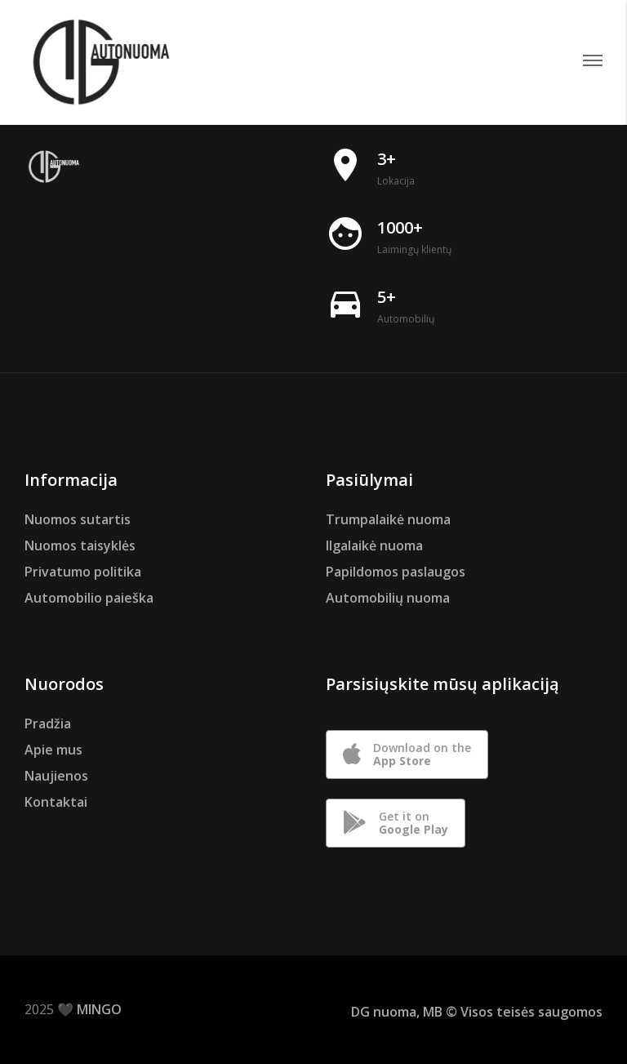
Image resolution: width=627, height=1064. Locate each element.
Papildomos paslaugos (395, 572)
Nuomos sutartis (77, 519)
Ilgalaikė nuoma (374, 545)
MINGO (99, 1009)
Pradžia (47, 723)
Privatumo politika (82, 572)
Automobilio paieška (88, 598)
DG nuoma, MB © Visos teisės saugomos (477, 1012)
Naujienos (56, 776)
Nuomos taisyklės (80, 545)
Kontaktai (55, 802)
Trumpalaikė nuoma (388, 519)
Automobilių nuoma (388, 598)
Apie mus (53, 750)
